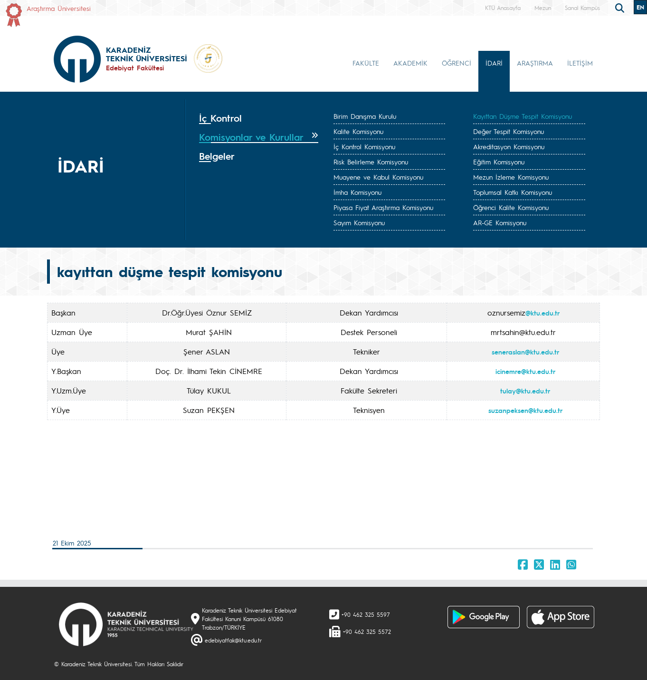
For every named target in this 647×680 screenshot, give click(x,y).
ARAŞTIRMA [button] (535, 62)
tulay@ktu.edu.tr (525, 390)
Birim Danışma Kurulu (364, 116)
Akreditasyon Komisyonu (508, 146)
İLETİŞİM (580, 62)
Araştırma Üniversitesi (59, 8)
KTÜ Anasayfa (503, 7)
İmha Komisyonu (357, 192)
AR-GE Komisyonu (499, 222)
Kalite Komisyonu (358, 131)
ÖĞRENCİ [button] (456, 62)
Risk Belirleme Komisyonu (370, 161)
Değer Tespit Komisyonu (508, 131)
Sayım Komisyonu (359, 222)
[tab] (258, 118)
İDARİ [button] (494, 62)
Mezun (542, 7)
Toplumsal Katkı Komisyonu (512, 192)
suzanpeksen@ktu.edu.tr (525, 410)
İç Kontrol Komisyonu (364, 146)
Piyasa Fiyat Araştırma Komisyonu (383, 207)
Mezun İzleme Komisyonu (511, 176)
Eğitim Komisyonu (498, 161)
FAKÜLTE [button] (365, 62)
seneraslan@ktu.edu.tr (525, 351)
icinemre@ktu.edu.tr (525, 371)
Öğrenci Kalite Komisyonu (511, 207)
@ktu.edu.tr (542, 312)
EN (640, 7)
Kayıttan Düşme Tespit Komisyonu (522, 116)
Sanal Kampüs (582, 7)
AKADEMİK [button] (410, 62)
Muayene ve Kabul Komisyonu (378, 176)
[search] (621, 7)
